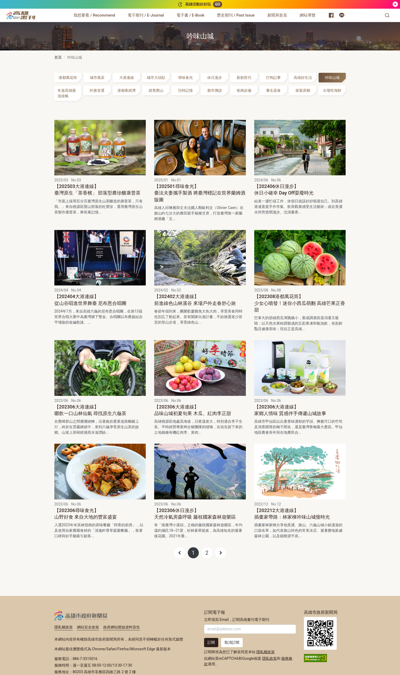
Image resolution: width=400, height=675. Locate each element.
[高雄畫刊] (20, 15)
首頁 (58, 57)
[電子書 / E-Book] (190, 15)
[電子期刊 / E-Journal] (146, 15)
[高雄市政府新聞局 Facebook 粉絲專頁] (331, 15)
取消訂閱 (232, 642)
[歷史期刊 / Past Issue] (236, 15)
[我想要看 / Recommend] (94, 15)
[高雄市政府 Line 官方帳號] (341, 15)
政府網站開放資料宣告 (121, 627)
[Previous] (179, 552)
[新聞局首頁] (277, 15)
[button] (387, 15)
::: (36, 12)
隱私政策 (269, 658)
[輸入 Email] (250, 629)
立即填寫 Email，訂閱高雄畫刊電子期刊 (236, 619)
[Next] (220, 552)
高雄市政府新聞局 (80, 615)
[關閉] (395, 4)
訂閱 (211, 642)
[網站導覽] (308, 15)
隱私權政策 (63, 627)
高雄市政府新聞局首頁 (320, 633)
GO (217, 4)
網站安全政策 (88, 627)
